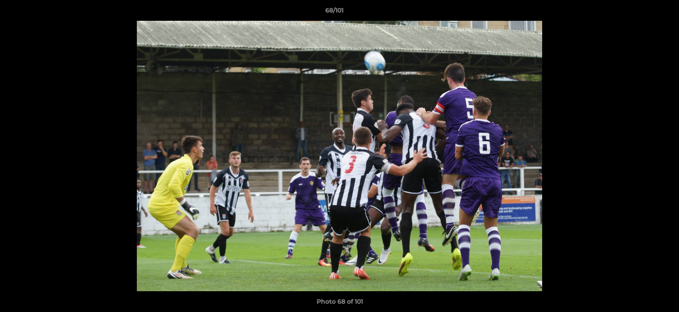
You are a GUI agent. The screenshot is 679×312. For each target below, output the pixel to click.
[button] (642, 12)
